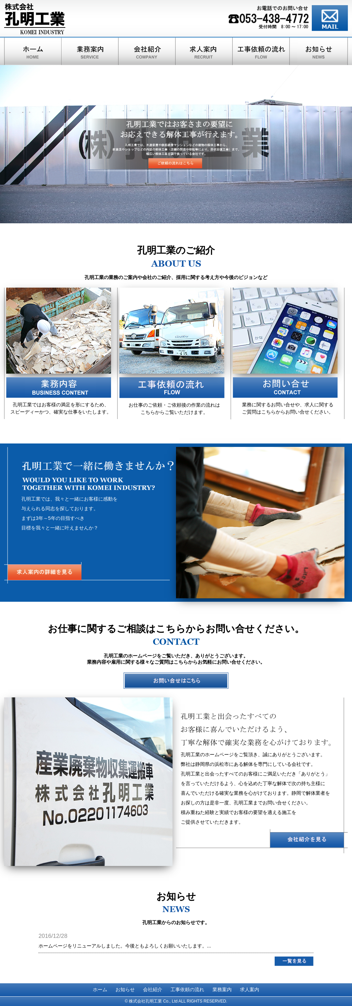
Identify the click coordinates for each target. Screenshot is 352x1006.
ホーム (100, 989)
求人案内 (249, 989)
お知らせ (125, 989)
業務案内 (222, 989)
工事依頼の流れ (187, 989)
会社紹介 (152, 989)
